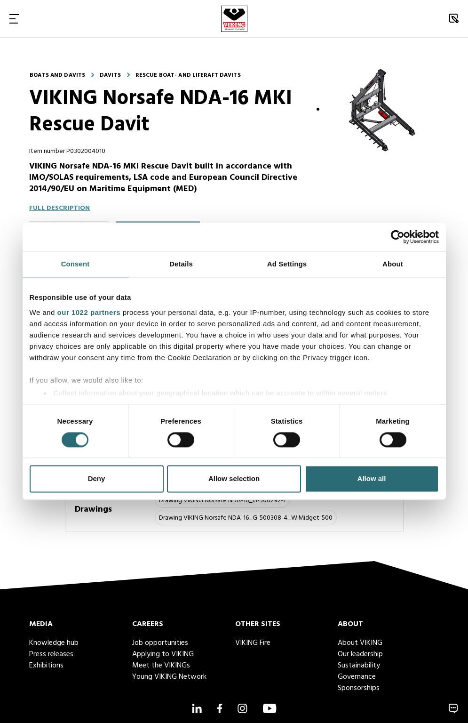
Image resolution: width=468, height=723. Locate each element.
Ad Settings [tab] (287, 264)
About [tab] (392, 264)
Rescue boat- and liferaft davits (188, 75)
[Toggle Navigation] (14, 18)
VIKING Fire (252, 643)
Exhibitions (46, 665)
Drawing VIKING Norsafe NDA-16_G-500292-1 (222, 500)
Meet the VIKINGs (161, 665)
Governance (357, 677)
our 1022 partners (88, 312)
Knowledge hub (54, 643)
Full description (59, 208)
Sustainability (359, 665)
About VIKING (360, 643)
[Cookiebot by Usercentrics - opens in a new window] (398, 237)
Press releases (51, 654)
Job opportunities (160, 643)
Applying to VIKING (163, 654)
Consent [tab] (75, 264)
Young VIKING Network (169, 677)
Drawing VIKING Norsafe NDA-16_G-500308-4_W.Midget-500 (246, 518)
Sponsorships (359, 688)
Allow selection (234, 479)
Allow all (371, 479)
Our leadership (360, 654)
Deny (96, 479)
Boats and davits (57, 75)
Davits (110, 75)
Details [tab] (181, 264)
